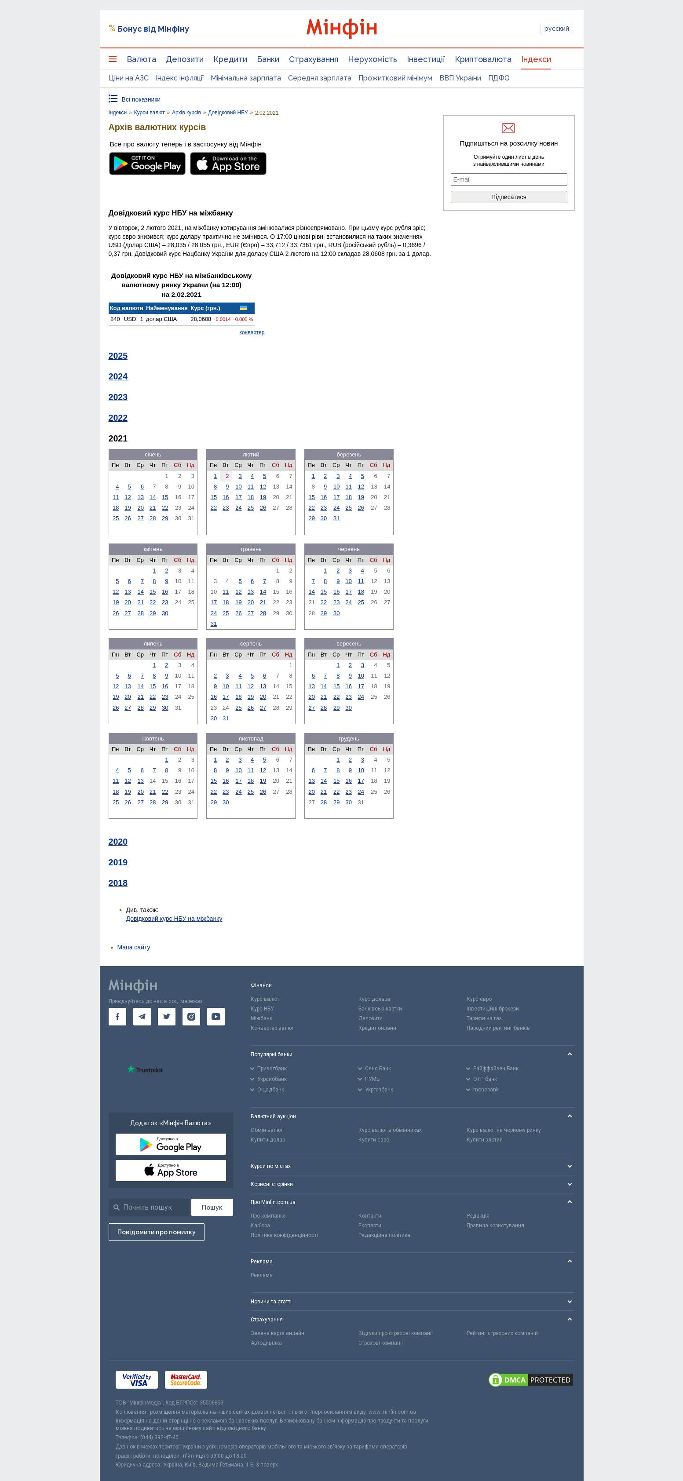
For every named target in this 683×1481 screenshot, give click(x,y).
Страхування (313, 59)
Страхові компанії (380, 1343)
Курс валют (265, 999)
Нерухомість (372, 59)
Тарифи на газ (484, 1018)
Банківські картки (380, 1009)
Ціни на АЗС (129, 78)
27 (141, 518)
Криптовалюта (483, 59)
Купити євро (373, 1140)
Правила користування (495, 1225)
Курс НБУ (262, 1009)
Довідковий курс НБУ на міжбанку (174, 918)
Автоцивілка (266, 1343)
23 (226, 507)
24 (238, 507)
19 (127, 507)
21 (153, 507)
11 (116, 497)
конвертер (252, 332)
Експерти (369, 1225)
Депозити (185, 59)
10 (238, 486)
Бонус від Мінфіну (153, 28)
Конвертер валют (272, 1028)
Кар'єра (260, 1225)
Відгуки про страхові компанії (395, 1333)
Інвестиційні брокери (493, 1009)
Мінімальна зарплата (246, 78)
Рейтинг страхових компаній (502, 1333)
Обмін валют (267, 1130)
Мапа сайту (133, 947)
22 (165, 507)
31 (336, 518)
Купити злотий (485, 1140)
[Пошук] (212, 1207)
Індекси (536, 59)
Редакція (478, 1216)
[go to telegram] (142, 1016)
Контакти (369, 1216)
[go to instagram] (191, 1016)
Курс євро (479, 999)
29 (165, 518)
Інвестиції (426, 59)
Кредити (230, 59)
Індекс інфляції (180, 78)
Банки (268, 59)
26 (127, 518)
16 (226, 497)
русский (556, 28)
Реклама (262, 1275)
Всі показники (141, 99)
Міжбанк (261, 1018)
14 (153, 497)
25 (116, 518)
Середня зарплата (319, 78)
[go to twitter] (166, 1016)
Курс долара (374, 999)
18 (116, 507)
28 (153, 518)
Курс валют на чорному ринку (504, 1130)
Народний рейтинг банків (498, 1028)
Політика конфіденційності (284, 1235)
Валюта (141, 59)
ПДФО (499, 78)
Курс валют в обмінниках (390, 1130)
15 (165, 497)
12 (127, 497)
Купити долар (268, 1140)
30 (324, 518)
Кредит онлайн (377, 1028)
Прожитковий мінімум (395, 78)
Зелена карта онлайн (277, 1333)
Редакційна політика (384, 1235)
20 (141, 507)
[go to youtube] (216, 1016)
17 (238, 497)
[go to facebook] (117, 1016)
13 (141, 497)
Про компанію (268, 1216)
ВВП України (460, 78)
